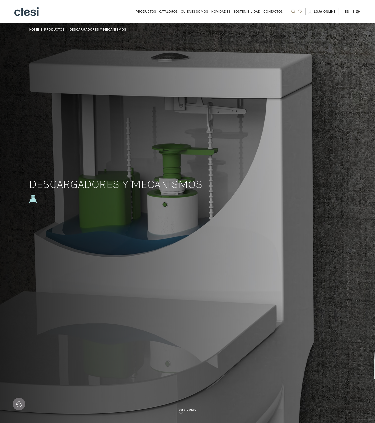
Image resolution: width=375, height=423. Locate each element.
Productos (54, 29)
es (352, 11)
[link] (187, 412)
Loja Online (322, 11)
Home (34, 29)
